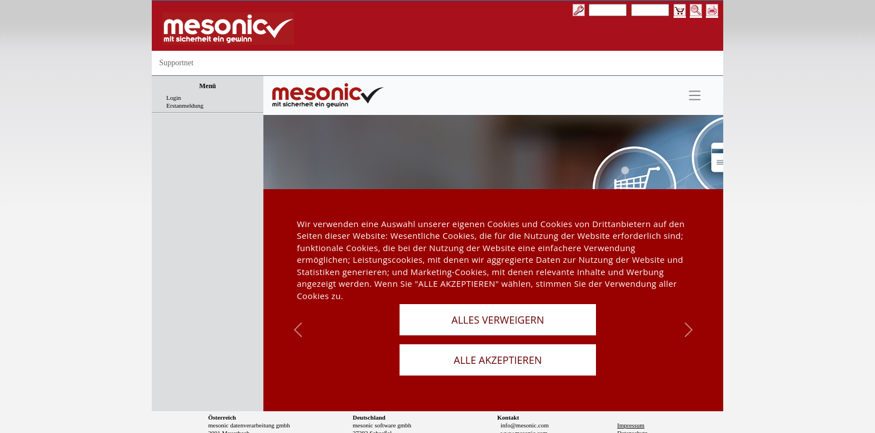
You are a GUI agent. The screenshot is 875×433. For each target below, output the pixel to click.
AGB (623, 411)
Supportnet (176, 63)
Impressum (631, 395)
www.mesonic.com (524, 403)
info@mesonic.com (525, 395)
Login (173, 97)
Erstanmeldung (185, 105)
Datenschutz (632, 403)
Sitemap (627, 419)
